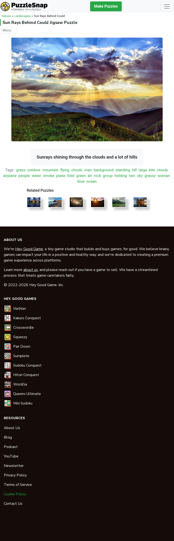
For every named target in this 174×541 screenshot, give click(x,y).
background (103, 170)
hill (134, 170)
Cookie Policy (15, 494)
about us (30, 269)
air (90, 175)
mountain (50, 170)
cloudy (162, 170)
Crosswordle (23, 327)
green (81, 175)
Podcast (11, 446)
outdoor (34, 170)
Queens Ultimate (27, 393)
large (143, 170)
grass (20, 170)
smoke (48, 175)
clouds (77, 170)
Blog (8, 437)
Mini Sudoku (22, 403)
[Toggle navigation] (167, 6)
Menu (7, 30)
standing (122, 170)
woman (163, 175)
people (24, 175)
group (108, 175)
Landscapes (22, 16)
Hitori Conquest (26, 374)
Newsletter (14, 465)
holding (120, 175)
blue (80, 181)
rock (97, 175)
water (36, 175)
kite (152, 170)
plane (60, 175)
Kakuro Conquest (27, 318)
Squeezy (20, 337)
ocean (91, 181)
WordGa (20, 384)
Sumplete (21, 356)
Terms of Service (18, 484)
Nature (6, 16)
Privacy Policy (15, 475)
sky (140, 175)
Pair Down (21, 346)
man (88, 170)
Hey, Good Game (29, 249)
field (70, 175)
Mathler (19, 308)
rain (132, 175)
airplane (10, 175)
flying (64, 170)
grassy (150, 175)
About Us (12, 427)
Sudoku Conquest (27, 365)
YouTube (11, 456)
